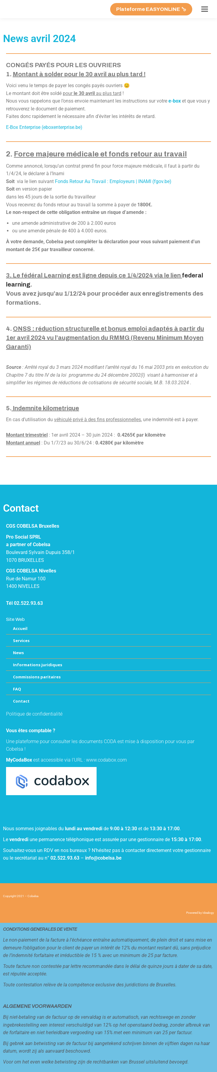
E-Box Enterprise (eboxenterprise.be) (44, 127)
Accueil (20, 628)
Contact (21, 701)
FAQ (17, 689)
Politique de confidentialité (34, 714)
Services (21, 640)
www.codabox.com (106, 760)
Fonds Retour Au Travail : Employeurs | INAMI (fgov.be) (113, 181)
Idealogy (208, 912)
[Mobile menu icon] (204, 9)
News (18, 652)
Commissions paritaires (37, 677)
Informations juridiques (37, 664)
